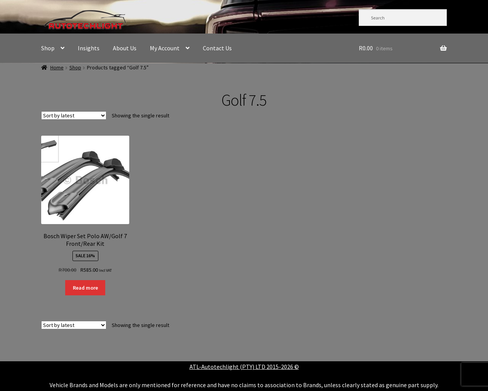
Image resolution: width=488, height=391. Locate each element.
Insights (89, 48)
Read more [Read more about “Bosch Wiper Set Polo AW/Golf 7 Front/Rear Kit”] (85, 287)
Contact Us (217, 48)
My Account (165, 48)
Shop (48, 48)
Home (57, 67)
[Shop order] (73, 115)
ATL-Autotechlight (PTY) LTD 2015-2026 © (244, 366)
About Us (124, 48)
